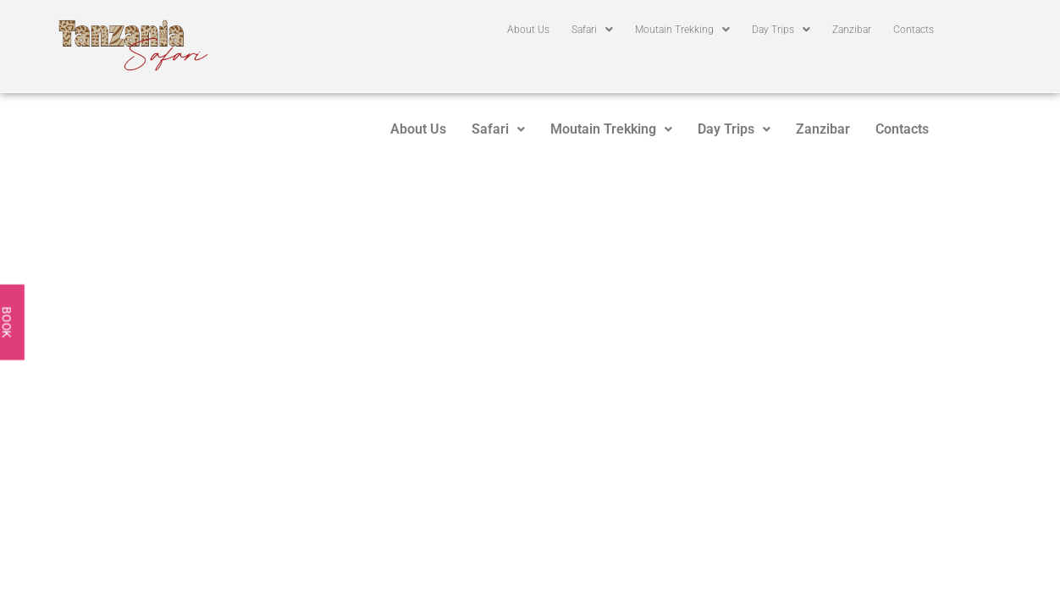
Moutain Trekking (682, 30)
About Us (528, 30)
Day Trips (781, 30)
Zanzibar (851, 30)
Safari (592, 30)
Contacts (913, 30)
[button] (592, 29)
